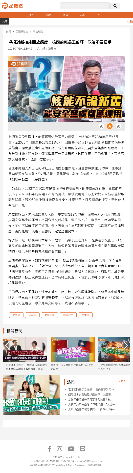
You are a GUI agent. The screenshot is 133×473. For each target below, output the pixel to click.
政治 (65, 15)
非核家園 (50, 315)
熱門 (31, 15)
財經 (48, 15)
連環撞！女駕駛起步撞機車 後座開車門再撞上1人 (92, 394)
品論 (82, 15)
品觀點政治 (22, 31)
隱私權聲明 (94, 465)
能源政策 (68, 315)
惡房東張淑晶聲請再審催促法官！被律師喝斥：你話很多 (92, 399)
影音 (100, 15)
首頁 (8, 31)
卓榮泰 (32, 315)
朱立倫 (16, 315)
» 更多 (122, 381)
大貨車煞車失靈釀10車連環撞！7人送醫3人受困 (92, 404)
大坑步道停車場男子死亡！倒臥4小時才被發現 (92, 409)
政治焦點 (38, 31)
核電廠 (85, 315)
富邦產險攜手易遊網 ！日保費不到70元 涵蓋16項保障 (92, 389)
